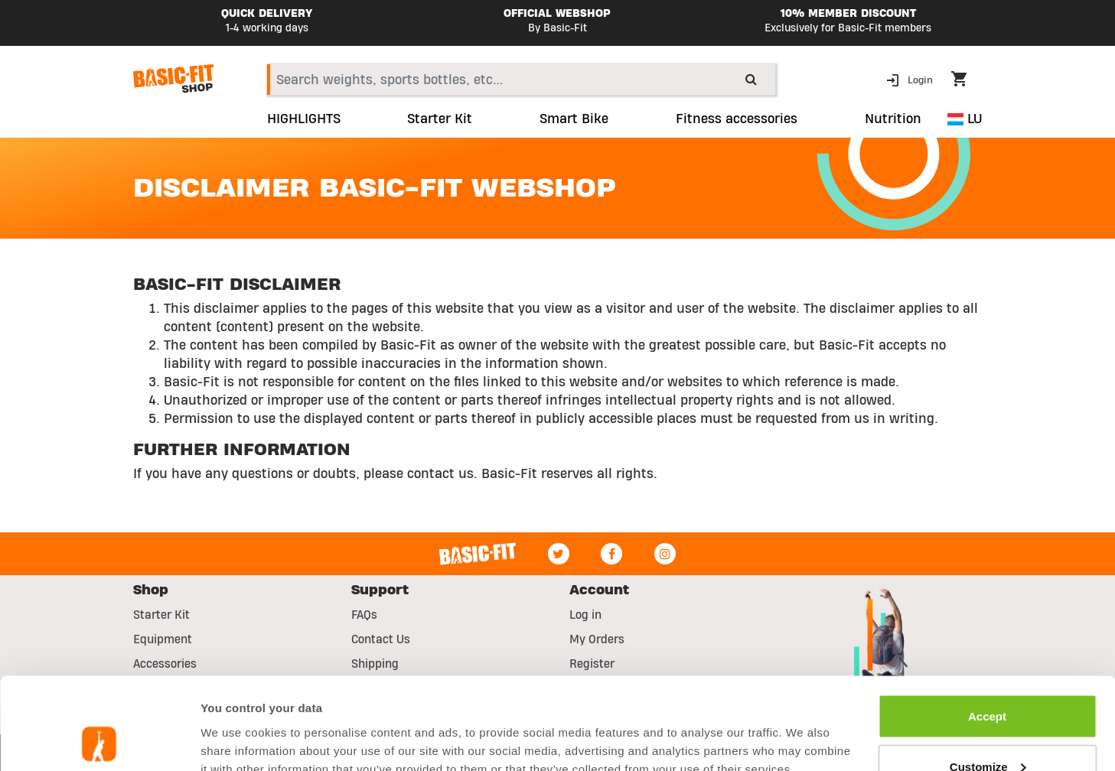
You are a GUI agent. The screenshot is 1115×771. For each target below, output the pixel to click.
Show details (236, 723)
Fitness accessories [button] (736, 119)
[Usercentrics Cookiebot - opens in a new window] (99, 741)
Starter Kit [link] (439, 119)
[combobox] (521, 79)
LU (964, 119)
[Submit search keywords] (751, 79)
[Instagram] (665, 553)
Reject (987, 730)
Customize (988, 680)
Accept (987, 629)
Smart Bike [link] (574, 119)
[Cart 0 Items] (966, 81)
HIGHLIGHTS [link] (304, 119)
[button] (911, 79)
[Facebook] (611, 553)
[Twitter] (558, 553)
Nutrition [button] (893, 119)
